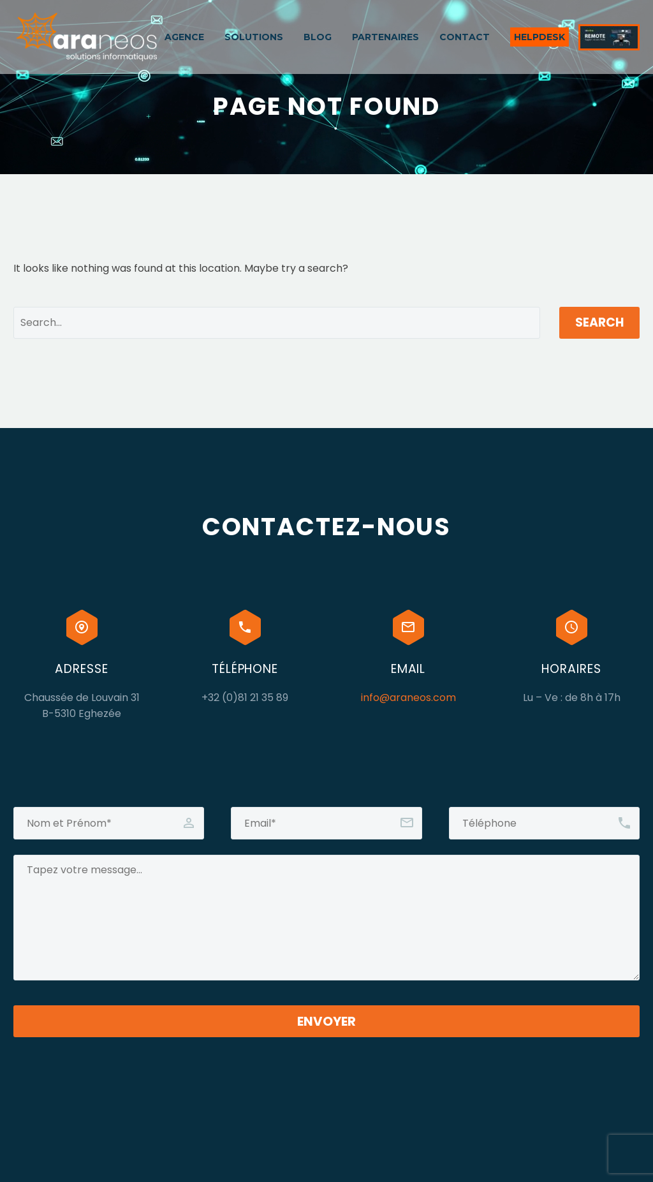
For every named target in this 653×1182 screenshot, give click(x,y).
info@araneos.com (408, 697)
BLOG (318, 37)
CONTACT (464, 37)
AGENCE (184, 37)
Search (599, 322)
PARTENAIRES (385, 37)
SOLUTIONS (253, 37)
